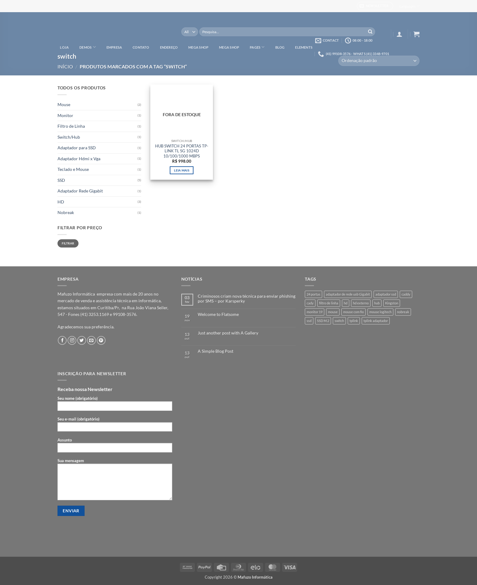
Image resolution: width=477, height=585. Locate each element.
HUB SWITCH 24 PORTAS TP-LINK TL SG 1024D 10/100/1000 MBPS (181, 151)
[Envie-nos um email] (91, 340)
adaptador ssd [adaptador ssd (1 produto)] (385, 294)
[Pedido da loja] (379, 61)
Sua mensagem (114, 481)
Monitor (65, 115)
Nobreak (65, 212)
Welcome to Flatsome (218, 314)
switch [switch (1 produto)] (339, 321)
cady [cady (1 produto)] (310, 303)
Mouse (63, 104)
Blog (280, 47)
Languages (409, 6)
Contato (141, 47)
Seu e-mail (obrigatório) (114, 426)
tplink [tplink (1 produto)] (354, 321)
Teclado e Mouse (73, 169)
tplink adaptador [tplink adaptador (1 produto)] (376, 321)
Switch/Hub (68, 137)
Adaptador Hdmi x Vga (78, 158)
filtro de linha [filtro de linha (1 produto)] (328, 303)
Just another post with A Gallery (228, 333)
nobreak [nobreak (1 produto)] (403, 312)
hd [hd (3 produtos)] (345, 303)
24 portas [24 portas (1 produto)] (313, 294)
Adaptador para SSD (76, 147)
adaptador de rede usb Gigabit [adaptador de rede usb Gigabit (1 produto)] (348, 294)
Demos (87, 47)
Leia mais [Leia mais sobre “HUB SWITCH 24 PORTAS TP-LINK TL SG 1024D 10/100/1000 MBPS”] (181, 170)
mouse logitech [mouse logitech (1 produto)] (380, 312)
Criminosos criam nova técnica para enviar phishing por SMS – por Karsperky (246, 299)
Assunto (114, 447)
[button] (375, 6)
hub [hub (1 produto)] (377, 303)
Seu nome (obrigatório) (114, 405)
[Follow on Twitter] (81, 340)
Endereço (169, 47)
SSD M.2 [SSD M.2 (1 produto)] (323, 321)
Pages (257, 47)
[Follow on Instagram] (72, 340)
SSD (61, 180)
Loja (64, 47)
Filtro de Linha (71, 126)
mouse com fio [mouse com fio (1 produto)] (353, 312)
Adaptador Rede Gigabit (80, 190)
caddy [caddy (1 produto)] (406, 294)
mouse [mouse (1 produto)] (333, 312)
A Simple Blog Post (215, 351)
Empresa (114, 47)
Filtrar (68, 243)
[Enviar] (370, 31)
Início (65, 66)
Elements (303, 47)
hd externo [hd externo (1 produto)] (361, 303)
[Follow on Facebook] (62, 340)
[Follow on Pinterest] (101, 340)
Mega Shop (198, 47)
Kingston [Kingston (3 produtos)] (391, 303)
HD (60, 201)
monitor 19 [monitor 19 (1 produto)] (314, 312)
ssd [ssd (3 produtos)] (309, 321)
